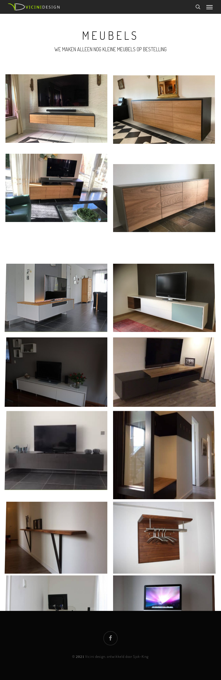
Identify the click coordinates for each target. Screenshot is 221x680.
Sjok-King (140, 656)
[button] (209, 7)
